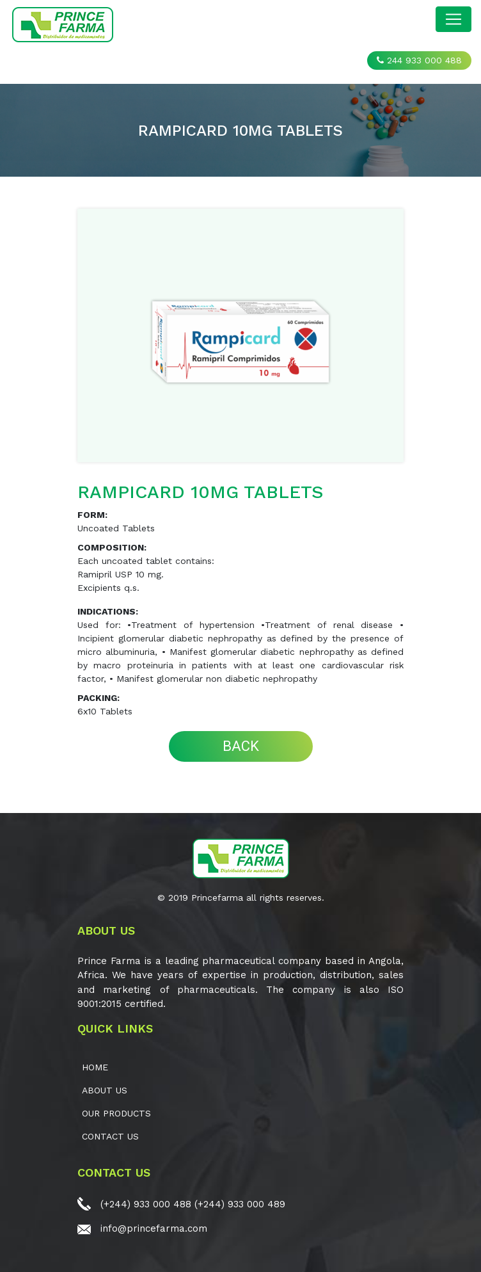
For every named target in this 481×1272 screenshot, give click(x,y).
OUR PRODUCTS (116, 1113)
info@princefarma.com (153, 1228)
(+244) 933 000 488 (145, 1204)
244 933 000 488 (419, 60)
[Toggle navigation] (453, 19)
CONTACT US (110, 1136)
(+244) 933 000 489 (239, 1204)
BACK (241, 746)
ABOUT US (104, 1090)
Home (95, 1067)
